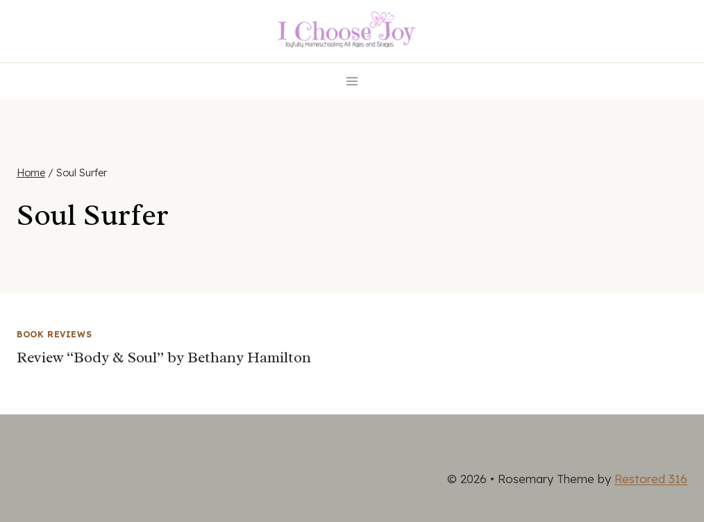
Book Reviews (54, 334)
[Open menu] (352, 81)
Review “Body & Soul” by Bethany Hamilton (164, 357)
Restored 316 (650, 478)
